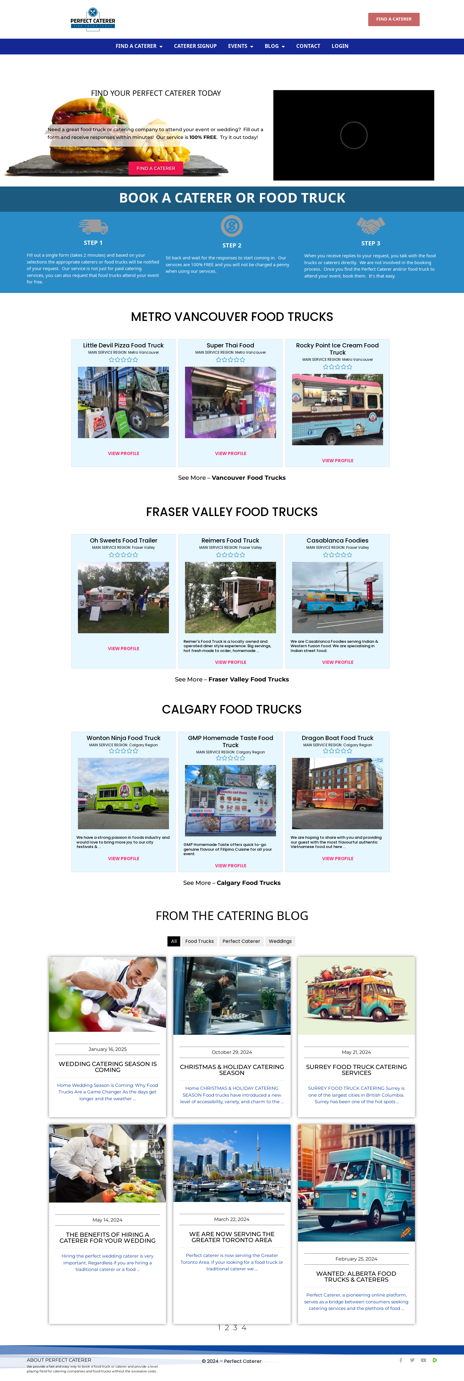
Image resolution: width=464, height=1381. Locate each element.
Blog (275, 46)
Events (240, 46)
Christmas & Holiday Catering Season (232, 1069)
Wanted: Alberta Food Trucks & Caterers (356, 1276)
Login (340, 46)
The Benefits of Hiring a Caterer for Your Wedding (107, 1237)
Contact (308, 46)
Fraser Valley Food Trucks (249, 679)
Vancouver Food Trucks (249, 477)
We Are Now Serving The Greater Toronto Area (232, 1237)
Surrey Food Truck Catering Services (356, 1069)
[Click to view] (123, 402)
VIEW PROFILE (123, 453)
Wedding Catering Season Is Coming (108, 1066)
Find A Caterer (139, 46)
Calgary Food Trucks (249, 882)
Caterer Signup (195, 46)
